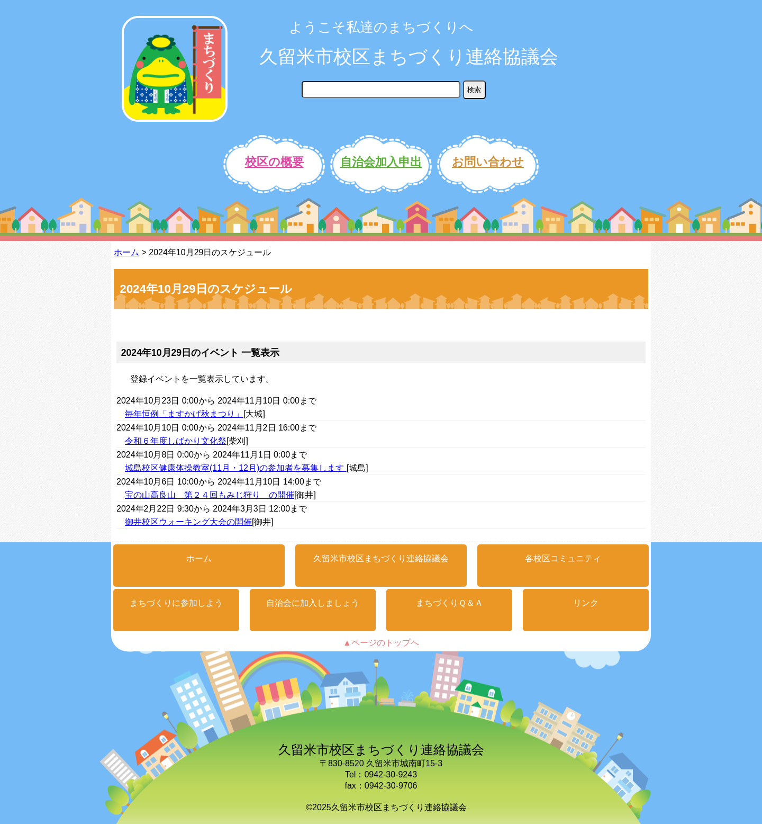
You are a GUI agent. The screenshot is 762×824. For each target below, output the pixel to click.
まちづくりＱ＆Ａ (449, 602)
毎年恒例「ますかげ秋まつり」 (184, 413)
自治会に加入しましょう (312, 602)
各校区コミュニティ (563, 558)
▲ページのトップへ (381, 642)
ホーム (126, 252)
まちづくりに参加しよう (176, 602)
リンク (585, 602)
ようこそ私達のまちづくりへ (381, 27)
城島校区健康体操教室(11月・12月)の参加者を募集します (236, 467)
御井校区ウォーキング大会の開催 (188, 521)
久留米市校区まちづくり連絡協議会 (408, 56)
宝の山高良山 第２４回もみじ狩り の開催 (209, 494)
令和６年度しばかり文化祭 (175, 440)
